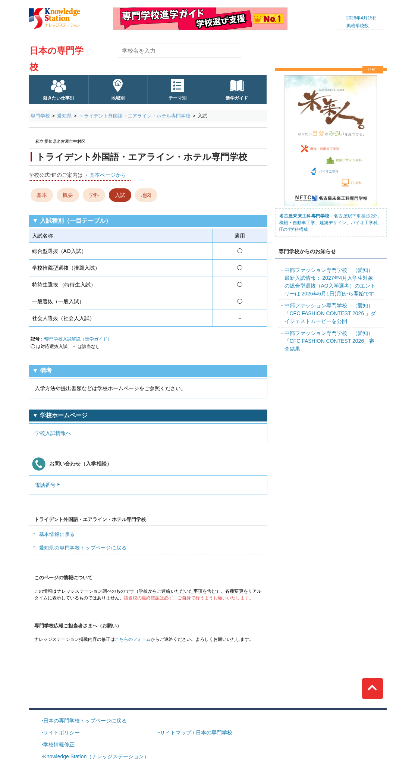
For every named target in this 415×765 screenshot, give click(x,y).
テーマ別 (177, 98)
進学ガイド (237, 98)
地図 (146, 195)
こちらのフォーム (133, 639)
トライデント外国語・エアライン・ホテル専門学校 (135, 116)
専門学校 (40, 116)
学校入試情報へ (53, 433)
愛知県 (64, 116)
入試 (120, 195)
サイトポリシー (61, 733)
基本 (42, 195)
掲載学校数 (357, 25)
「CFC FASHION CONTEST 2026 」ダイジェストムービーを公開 (330, 313)
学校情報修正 (59, 744)
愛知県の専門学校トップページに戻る (83, 548)
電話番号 (45, 485)
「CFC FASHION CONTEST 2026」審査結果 (329, 341)
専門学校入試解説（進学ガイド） (78, 339)
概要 (68, 195)
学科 (94, 195)
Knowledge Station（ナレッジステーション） (96, 756)
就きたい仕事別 (58, 98)
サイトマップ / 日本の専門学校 (196, 733)
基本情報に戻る (57, 534)
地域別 (118, 98)
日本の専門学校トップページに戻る (85, 721)
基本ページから (107, 175)
